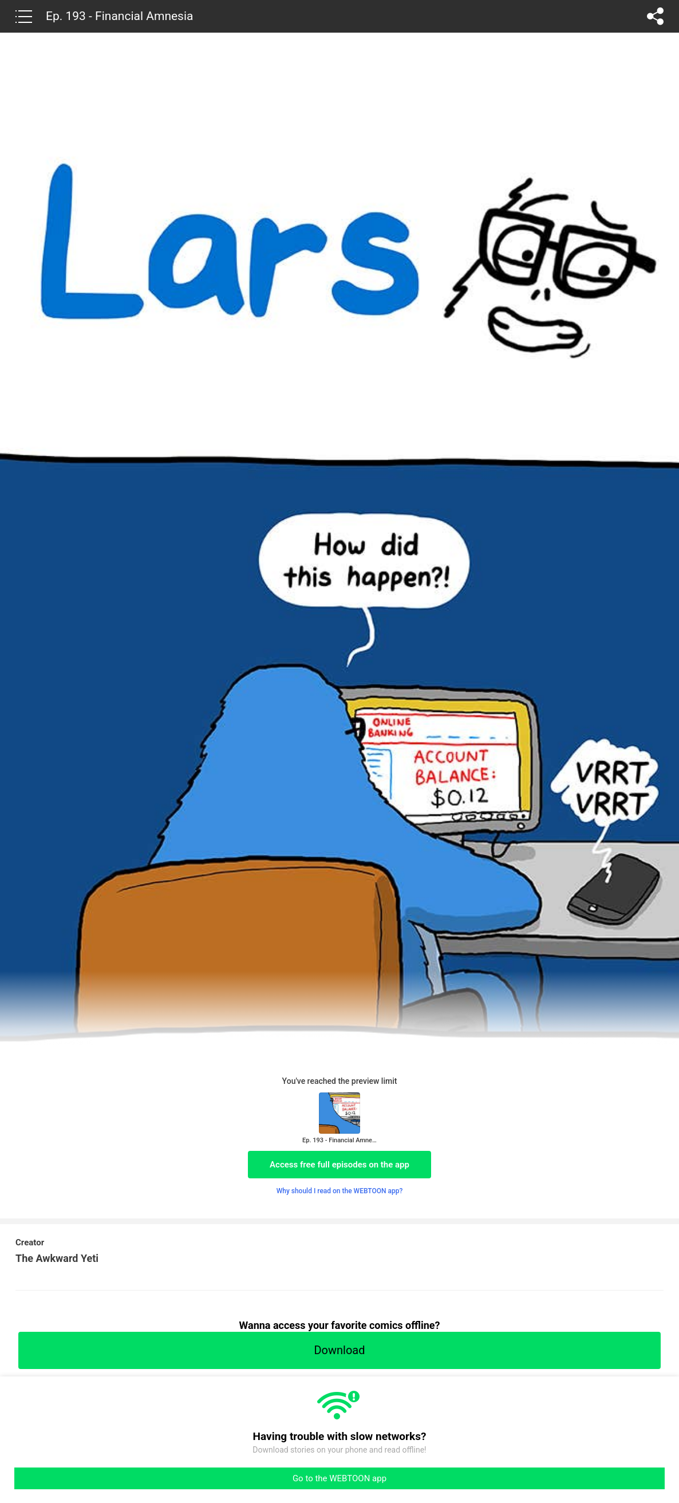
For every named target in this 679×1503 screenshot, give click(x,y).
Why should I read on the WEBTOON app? (340, 1191)
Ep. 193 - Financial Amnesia (120, 16)
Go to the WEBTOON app (339, 1478)
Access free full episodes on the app (339, 1164)
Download (339, 1350)
